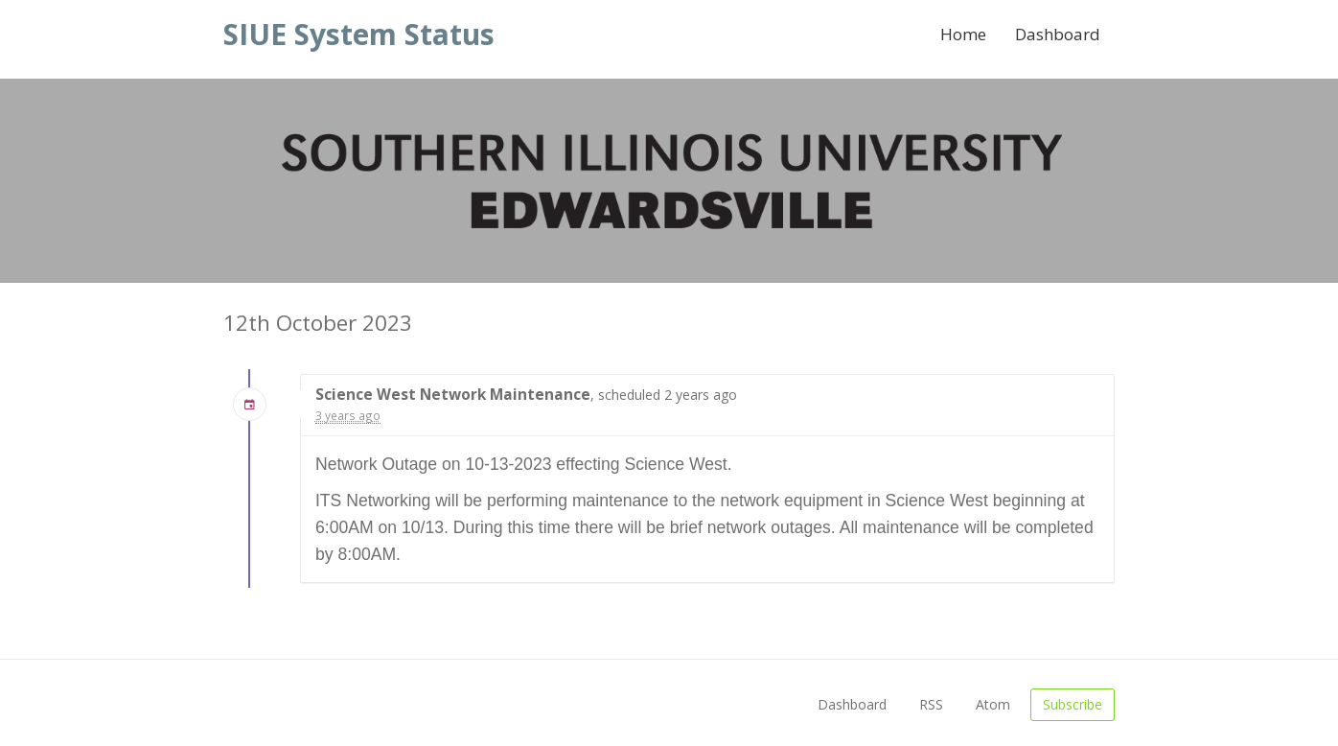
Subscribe (1072, 704)
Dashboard (1057, 34)
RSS (931, 704)
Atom (993, 704)
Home (963, 34)
